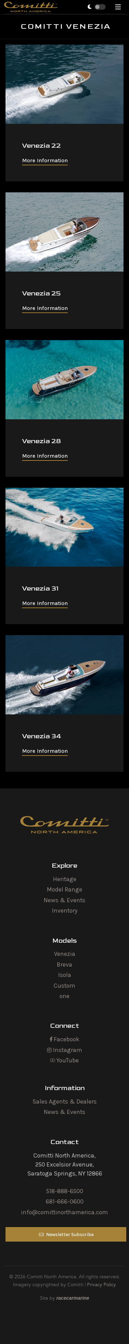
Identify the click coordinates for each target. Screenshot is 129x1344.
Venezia (64, 953)
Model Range (64, 889)
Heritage (64, 879)
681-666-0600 (65, 1201)
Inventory (64, 910)
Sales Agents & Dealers (64, 1101)
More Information (45, 160)
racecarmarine (72, 1298)
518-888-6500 (64, 1191)
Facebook (64, 1039)
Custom (64, 985)
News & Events (64, 900)
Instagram (64, 1049)
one (64, 996)
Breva (64, 964)
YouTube (64, 1060)
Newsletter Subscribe (66, 1234)
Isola (64, 974)
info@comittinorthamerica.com (64, 1212)
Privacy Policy (101, 1284)
